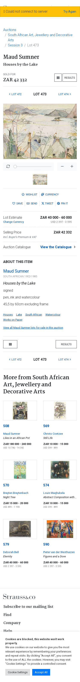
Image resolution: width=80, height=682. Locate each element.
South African (33, 314)
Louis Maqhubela (54, 493)
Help (7, 631)
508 (6, 426)
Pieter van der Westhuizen (59, 552)
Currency (50, 194)
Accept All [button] (41, 672)
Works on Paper (12, 319)
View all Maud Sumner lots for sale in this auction (33, 327)
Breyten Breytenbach (15, 493)
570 (6, 485)
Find (7, 615)
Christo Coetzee (53, 433)
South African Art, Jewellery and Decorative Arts (40, 37)
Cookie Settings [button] (18, 672)
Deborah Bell (11, 552)
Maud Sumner (16, 271)
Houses (8, 314)
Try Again (69, 11)
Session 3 (15, 45)
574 (46, 485)
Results (69, 77)
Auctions (9, 30)
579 (6, 544)
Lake (19, 314)
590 (46, 544)
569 (46, 426)
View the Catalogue (56, 247)
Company (11, 623)
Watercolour (52, 314)
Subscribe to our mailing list (28, 607)
